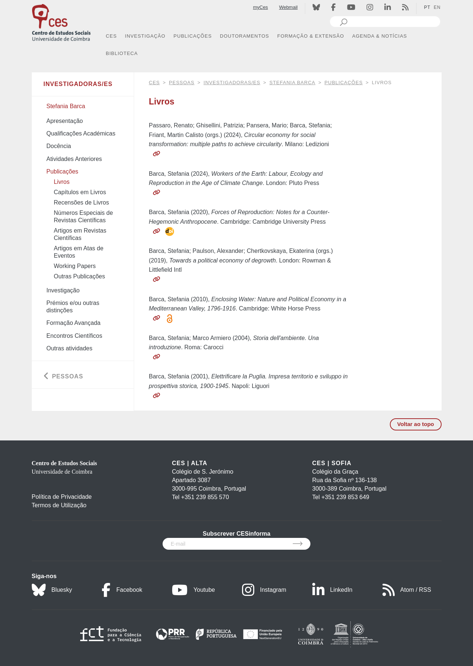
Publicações (343, 82)
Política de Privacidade (62, 497)
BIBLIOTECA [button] (122, 53)
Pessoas (181, 82)
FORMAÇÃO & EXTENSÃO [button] (310, 36)
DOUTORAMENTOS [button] (244, 36)
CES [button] (111, 36)
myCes (260, 7)
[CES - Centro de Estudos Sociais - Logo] (61, 21)
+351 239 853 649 (345, 497)
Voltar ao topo (415, 424)
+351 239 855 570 (205, 497)
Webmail (288, 7)
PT (427, 7)
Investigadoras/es (232, 82)
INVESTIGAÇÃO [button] (145, 36)
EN (437, 7)
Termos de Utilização (59, 505)
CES (154, 82)
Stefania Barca (292, 82)
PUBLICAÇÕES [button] (193, 36)
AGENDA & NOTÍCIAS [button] (379, 36)
